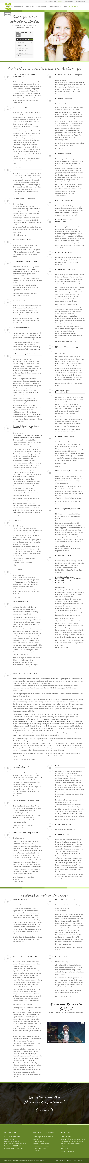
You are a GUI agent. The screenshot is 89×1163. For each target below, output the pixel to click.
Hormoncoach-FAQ (69, 1)
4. (23, 50)
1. (23, 43)
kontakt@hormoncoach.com (13, 1148)
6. (23, 56)
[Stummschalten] (28, 39)
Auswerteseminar (38, 1141)
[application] (24, 39)
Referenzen (60, 1)
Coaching (36, 1151)
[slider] (23, 39)
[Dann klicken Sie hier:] (44, 1110)
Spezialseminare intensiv (41, 1146)
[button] (65, 1032)
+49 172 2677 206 (52, 1)
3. (23, 48)
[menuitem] (60, 1)
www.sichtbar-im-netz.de (38, 1160)
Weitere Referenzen (67, 1152)
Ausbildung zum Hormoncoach (43, 1137)
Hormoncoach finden (80, 1)
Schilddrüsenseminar (40, 1148)
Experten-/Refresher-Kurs (41, 1144)
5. (23, 53)
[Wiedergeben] (18, 39)
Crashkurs (36, 1139)
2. (23, 45)
